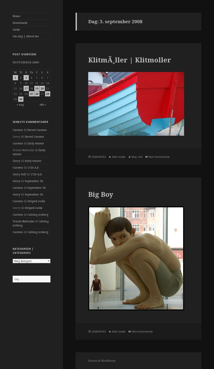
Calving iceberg (37, 214)
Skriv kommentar (159, 157)
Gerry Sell (19, 174)
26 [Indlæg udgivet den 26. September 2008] (36, 94)
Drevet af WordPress (102, 360)
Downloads (20, 23)
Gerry (16, 161)
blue (134, 157)
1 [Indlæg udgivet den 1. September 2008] (15, 77)
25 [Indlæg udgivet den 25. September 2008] (31, 94)
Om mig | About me (26, 36)
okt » (43, 104)
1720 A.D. (33, 167)
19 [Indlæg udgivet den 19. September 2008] (36, 88)
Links (16, 29)
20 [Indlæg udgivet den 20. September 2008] (42, 88)
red (140, 157)
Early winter (35, 143)
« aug (20, 104)
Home (16, 16)
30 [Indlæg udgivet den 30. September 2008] (20, 99)
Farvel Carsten (37, 130)
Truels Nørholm (23, 221)
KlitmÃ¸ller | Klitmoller (129, 59)
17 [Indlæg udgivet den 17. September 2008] (26, 88)
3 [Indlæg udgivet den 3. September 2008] (26, 77)
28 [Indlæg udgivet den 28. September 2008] (47, 94)
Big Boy (100, 194)
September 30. (34, 181)
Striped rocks (36, 201)
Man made (118, 157)
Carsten (18, 130)
